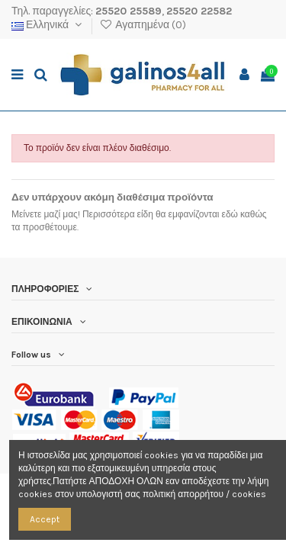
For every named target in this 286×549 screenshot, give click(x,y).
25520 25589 (128, 11)
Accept (44, 519)
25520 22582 (199, 11)
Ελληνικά (48, 24)
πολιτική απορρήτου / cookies (204, 494)
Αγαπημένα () (142, 24)
